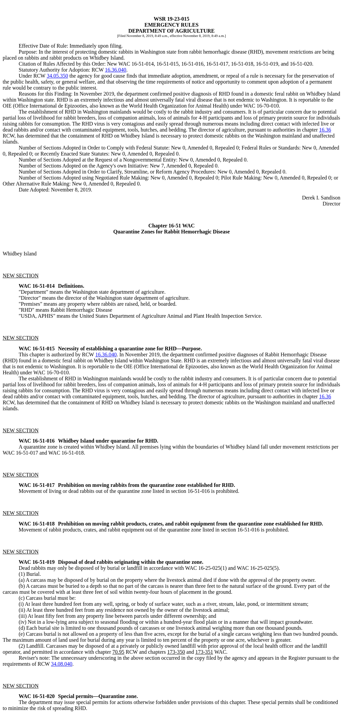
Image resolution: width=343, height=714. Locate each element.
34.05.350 (57, 76)
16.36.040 (115, 70)
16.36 (325, 130)
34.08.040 (61, 664)
